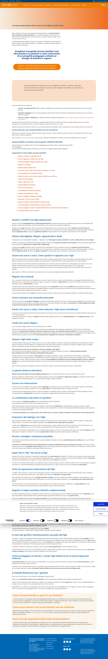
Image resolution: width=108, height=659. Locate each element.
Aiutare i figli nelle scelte (26, 182)
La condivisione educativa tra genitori (29, 190)
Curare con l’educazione (25, 187)
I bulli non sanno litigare (25, 179)
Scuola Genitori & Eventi (37, 5)
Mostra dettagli (79, 656)
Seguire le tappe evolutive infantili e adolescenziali (34, 202)
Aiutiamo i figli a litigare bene (27, 167)
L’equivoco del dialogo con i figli (28, 193)
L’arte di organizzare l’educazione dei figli (30, 159)
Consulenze (48, 5)
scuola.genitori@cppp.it (28, 137)
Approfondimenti (75, 5)
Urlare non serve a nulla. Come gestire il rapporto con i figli (36, 170)
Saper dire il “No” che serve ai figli (28, 199)
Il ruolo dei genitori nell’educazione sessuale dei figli (34, 205)
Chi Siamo (83, 5)
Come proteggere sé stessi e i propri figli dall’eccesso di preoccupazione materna (43, 207)
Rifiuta (95, 649)
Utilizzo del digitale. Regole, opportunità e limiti (32, 162)
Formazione (26, 5)
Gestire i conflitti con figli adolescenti (29, 156)
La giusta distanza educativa (26, 185)
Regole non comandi (24, 164)
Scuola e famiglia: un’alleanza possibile (30, 196)
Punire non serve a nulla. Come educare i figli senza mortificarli (37, 176)
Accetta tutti (95, 639)
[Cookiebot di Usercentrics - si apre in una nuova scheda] (9, 656)
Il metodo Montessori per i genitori (28, 210)
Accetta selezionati (95, 644)
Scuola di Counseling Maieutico (61, 5)
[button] (101, 5)
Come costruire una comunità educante (30, 173)
